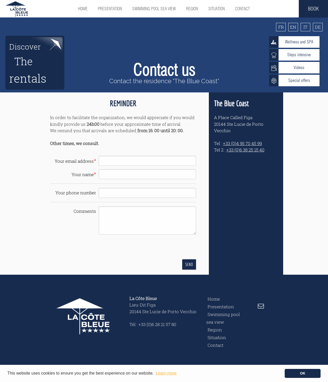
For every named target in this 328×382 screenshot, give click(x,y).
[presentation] (140, 248)
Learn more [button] (166, 373)
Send (189, 264)
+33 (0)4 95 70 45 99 (242, 143)
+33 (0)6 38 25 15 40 (245, 150)
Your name (83, 174)
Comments (85, 211)
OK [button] (302, 373)
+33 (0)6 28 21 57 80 (157, 324)
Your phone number (75, 193)
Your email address (75, 160)
